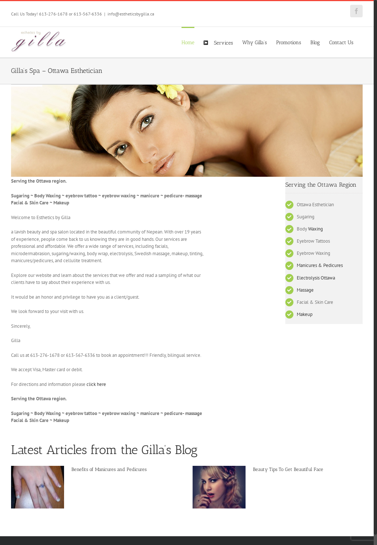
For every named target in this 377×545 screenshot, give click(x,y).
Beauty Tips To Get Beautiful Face (288, 469)
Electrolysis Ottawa (316, 278)
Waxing (315, 229)
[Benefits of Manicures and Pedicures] (37, 487)
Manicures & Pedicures (320, 265)
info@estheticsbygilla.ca (131, 14)
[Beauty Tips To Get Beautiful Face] (219, 487)
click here (96, 384)
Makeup (305, 314)
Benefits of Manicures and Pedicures (109, 469)
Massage (305, 290)
